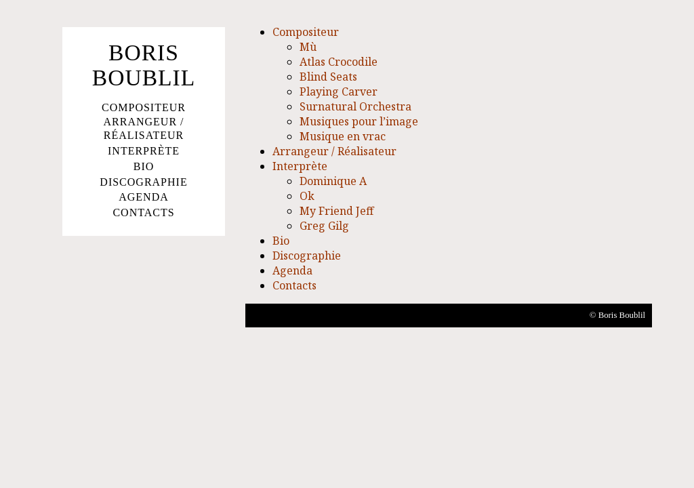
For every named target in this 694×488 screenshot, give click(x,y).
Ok (307, 195)
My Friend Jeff (336, 210)
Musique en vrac (343, 136)
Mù (308, 46)
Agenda (144, 197)
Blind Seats (328, 76)
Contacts (143, 212)
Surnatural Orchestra (355, 106)
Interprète (144, 151)
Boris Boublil (144, 65)
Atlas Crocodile (338, 61)
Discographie (143, 182)
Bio (144, 166)
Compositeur (144, 107)
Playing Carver (338, 91)
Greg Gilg (324, 225)
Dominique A (333, 181)
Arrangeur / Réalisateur (143, 129)
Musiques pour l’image (359, 121)
